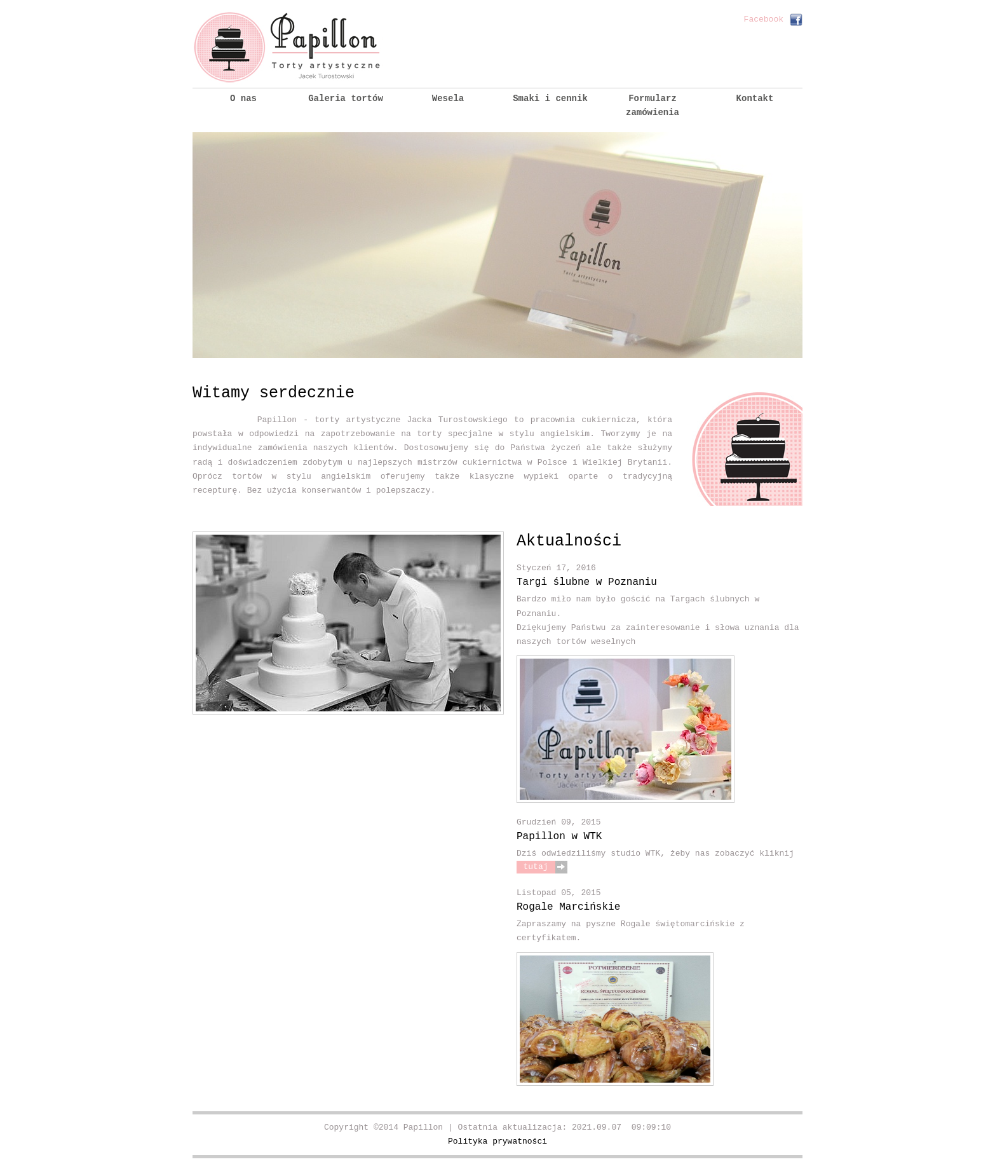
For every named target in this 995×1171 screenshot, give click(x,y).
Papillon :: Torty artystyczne (288, 47)
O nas (243, 98)
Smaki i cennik (550, 98)
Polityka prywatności (497, 1141)
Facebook (763, 19)
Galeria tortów (345, 98)
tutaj (535, 867)
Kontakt (755, 98)
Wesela (448, 98)
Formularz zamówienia (652, 105)
